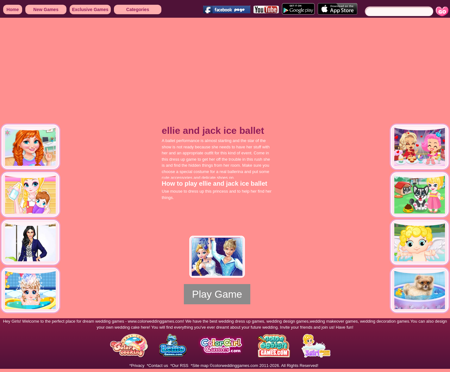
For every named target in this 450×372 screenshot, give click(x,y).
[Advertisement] (102, 66)
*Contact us (157, 365)
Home (13, 9)
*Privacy (137, 365)
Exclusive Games (90, 9)
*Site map (200, 365)
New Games (45, 9)
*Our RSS (179, 365)
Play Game (217, 294)
